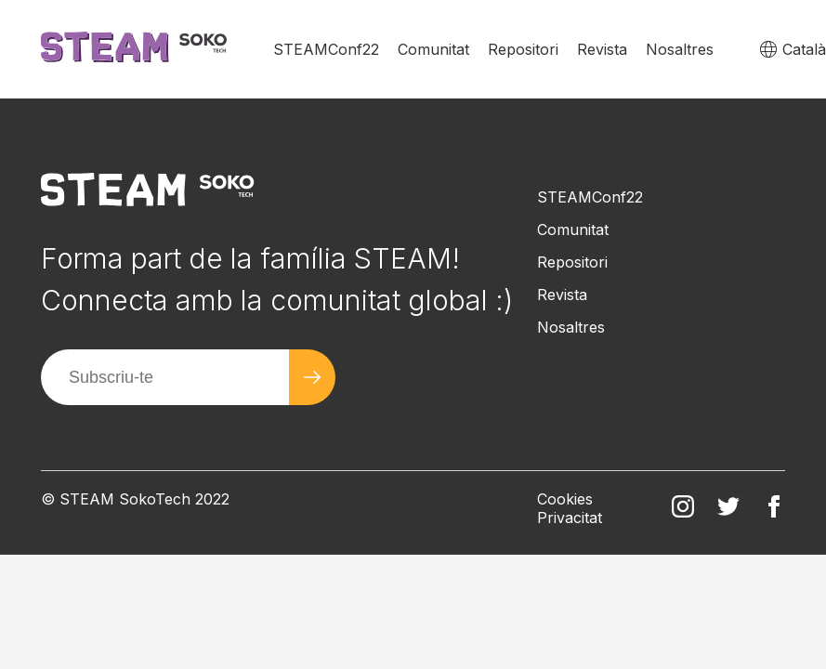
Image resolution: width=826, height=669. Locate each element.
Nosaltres (680, 49)
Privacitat (569, 517)
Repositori (523, 49)
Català (804, 49)
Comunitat (433, 49)
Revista (602, 49)
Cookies (565, 499)
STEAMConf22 (326, 49)
